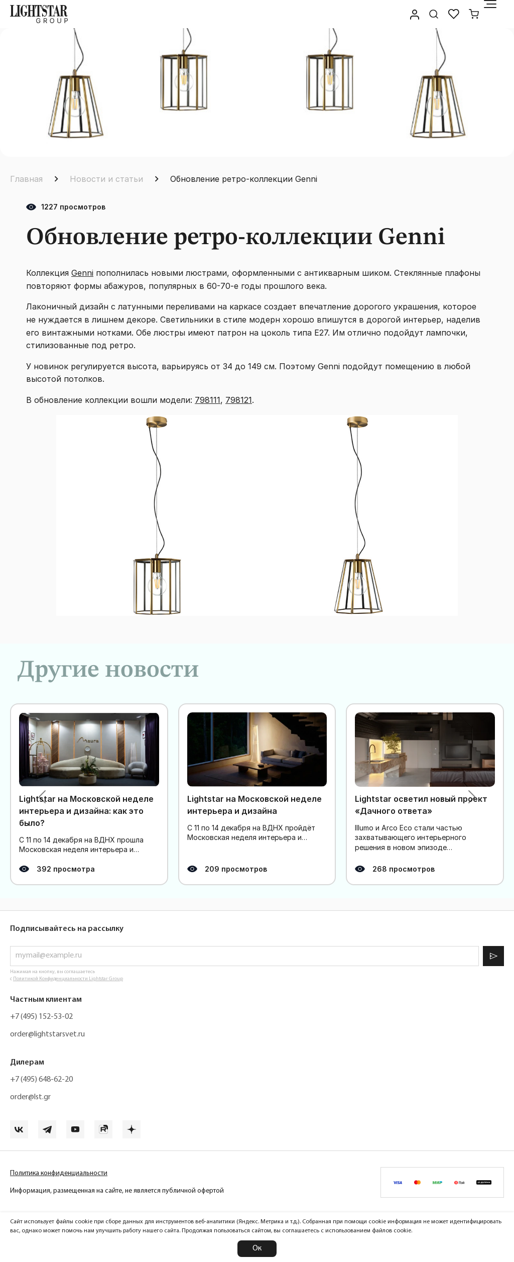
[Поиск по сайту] (434, 14)
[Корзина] (474, 14)
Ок (257, 1248)
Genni (82, 273)
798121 (238, 400)
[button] (42, 796)
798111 (207, 400)
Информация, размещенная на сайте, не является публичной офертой (117, 1191)
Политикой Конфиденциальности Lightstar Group (68, 979)
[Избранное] (454, 14)
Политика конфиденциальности (58, 1173)
